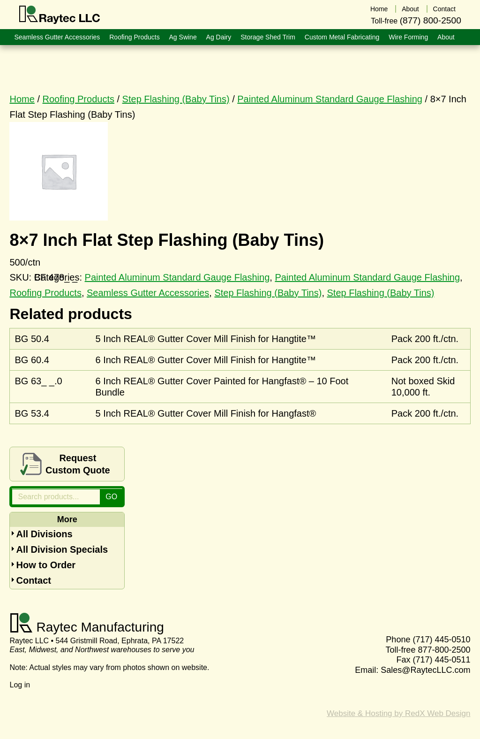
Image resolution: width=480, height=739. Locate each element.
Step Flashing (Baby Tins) (176, 99)
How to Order (45, 565)
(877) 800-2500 (430, 20)
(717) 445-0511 (441, 659)
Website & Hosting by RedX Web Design (398, 713)
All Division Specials (62, 549)
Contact (33, 580)
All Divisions (44, 534)
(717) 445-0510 (441, 639)
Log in (19, 685)
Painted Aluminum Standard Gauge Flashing (329, 99)
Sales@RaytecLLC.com (425, 670)
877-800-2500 (444, 650)
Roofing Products (78, 99)
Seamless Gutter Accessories (148, 293)
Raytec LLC (60, 15)
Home (21, 99)
